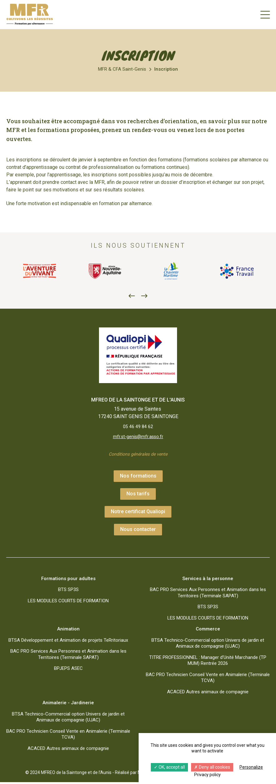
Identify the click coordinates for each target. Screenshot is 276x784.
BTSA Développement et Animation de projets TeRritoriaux (68, 642)
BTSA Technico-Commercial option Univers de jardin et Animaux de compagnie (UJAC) (207, 645)
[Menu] (265, 14)
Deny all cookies (212, 767)
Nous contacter (138, 531)
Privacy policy (207, 774)
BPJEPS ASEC (68, 670)
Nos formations (138, 478)
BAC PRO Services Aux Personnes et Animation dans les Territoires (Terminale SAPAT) (208, 594)
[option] (39, 271)
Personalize (251, 767)
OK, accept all (169, 767)
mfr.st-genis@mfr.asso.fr (138, 438)
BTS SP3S (68, 591)
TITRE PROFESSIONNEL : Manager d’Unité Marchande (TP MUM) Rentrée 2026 (207, 662)
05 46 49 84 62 (138, 427)
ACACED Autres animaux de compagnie (208, 693)
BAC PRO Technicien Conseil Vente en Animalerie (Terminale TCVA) (208, 679)
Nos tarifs (138, 495)
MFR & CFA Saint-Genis (122, 69)
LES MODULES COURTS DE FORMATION (68, 602)
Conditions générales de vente (138, 456)
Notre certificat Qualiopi (138, 513)
